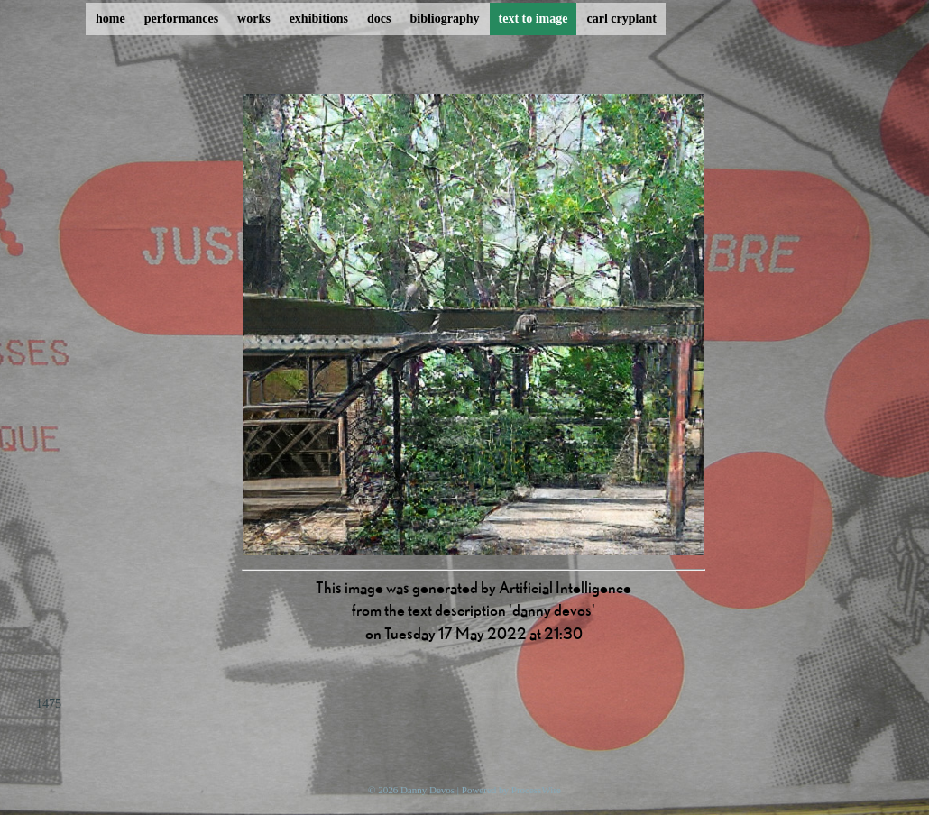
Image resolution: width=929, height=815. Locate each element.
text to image (533, 18)
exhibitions (319, 18)
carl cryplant (621, 18)
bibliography (444, 18)
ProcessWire (536, 789)
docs (379, 18)
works (254, 18)
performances (181, 18)
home (110, 18)
